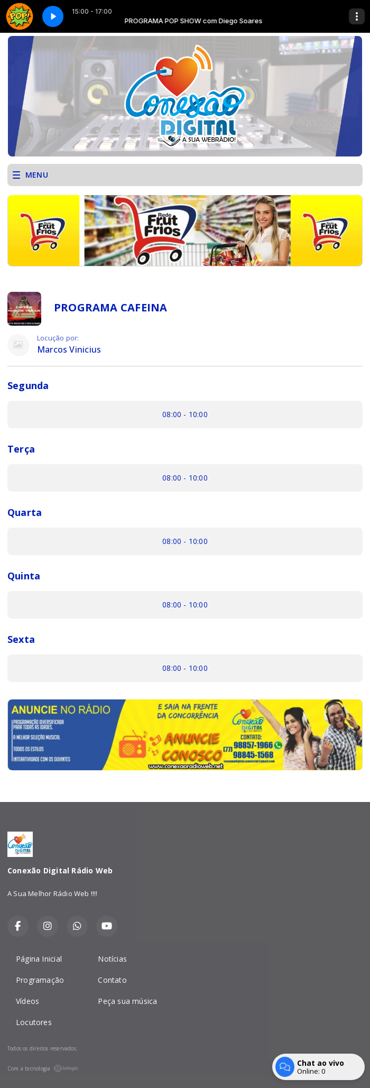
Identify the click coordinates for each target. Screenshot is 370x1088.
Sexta (21, 639)
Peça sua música (127, 1001)
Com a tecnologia (43, 1068)
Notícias (112, 959)
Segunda (28, 385)
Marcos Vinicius (69, 350)
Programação (40, 980)
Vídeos (27, 1001)
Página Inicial (39, 959)
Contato (112, 980)
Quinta (23, 575)
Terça (21, 448)
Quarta (24, 512)
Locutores (34, 1022)
